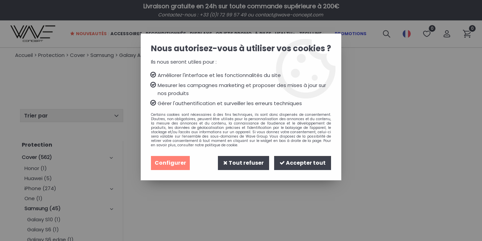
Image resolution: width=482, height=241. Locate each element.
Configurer (170, 163)
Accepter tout (302, 163)
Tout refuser (243, 163)
